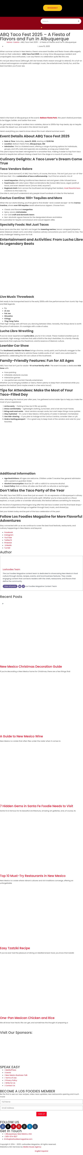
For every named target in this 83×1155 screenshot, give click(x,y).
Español (44, 1151)
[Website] (23, 586)
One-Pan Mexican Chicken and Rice (27, 1018)
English (38, 1151)
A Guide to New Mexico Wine (21, 736)
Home (9, 42)
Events (16, 42)
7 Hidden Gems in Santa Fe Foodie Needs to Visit (36, 806)
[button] (41, 27)
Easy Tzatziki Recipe (15, 948)
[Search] (78, 21)
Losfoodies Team (11, 569)
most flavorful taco (72, 188)
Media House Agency (32, 1147)
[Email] (19, 586)
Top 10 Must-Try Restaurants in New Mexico (32, 876)
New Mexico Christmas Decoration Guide (31, 666)
